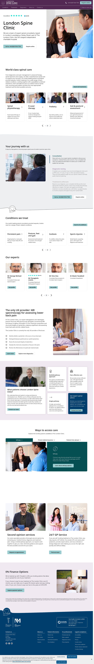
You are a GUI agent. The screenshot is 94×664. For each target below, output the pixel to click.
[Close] (91, 659)
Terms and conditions (80, 644)
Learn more (10, 353)
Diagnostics (23, 7)
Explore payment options (15, 590)
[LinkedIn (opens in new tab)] (6, 643)
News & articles (41, 639)
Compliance (78, 637)
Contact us (40, 7)
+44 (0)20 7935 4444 (11, 639)
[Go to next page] (50, 125)
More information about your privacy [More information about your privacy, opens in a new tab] (21, 661)
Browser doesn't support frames (46, 487)
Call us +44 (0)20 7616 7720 (13, 46)
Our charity (40, 637)
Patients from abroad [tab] (74, 440)
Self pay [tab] (19, 440)
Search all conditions (80, 225)
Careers (39, 642)
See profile (12, 287)
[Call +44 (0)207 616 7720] (72, 3)
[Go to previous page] (42, 125)
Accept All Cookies (61, 662)
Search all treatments (80, 87)
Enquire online (86, 3)
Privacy (76, 639)
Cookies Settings (79, 649)
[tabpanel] (46, 456)
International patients (53, 639)
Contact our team (14, 409)
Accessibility (78, 634)
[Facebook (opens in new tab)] (12, 643)
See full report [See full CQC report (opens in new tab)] (72, 625)
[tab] (70, 159)
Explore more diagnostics (26, 353)
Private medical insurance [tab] (46, 440)
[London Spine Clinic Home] (9, 3)
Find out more (55, 552)
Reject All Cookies (72, 656)
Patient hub (50, 634)
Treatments (14, 7)
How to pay (50, 637)
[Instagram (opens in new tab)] (9, 643)
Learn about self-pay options (63, 465)
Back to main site (85, 7)
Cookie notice (78, 642)
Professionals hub (66, 634)
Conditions (5, 7)
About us (31, 7)
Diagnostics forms (66, 639)
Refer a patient (65, 637)
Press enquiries (65, 642)
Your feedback (51, 642)
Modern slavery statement (81, 646)
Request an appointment (16, 552)
